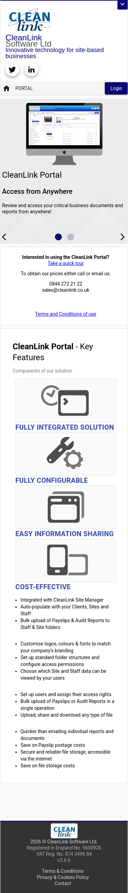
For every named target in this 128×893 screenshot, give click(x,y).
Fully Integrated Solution (64, 427)
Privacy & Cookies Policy (63, 877)
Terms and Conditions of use (65, 314)
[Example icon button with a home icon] (58, 237)
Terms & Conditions (63, 871)
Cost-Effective (43, 587)
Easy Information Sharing (64, 534)
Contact (63, 883)
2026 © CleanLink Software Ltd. (64, 841)
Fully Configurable (51, 480)
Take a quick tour (65, 263)
